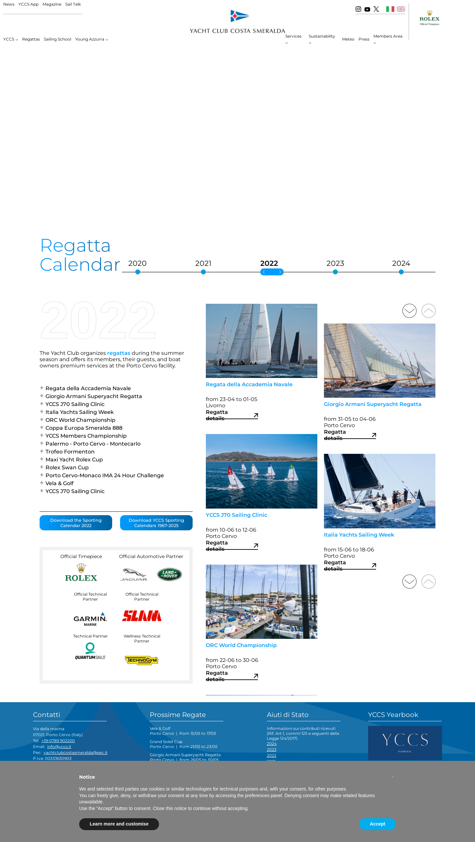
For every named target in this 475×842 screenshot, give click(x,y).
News (9, 4)
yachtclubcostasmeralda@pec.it (76, 752)
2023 (271, 749)
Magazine (52, 4)
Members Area (387, 36)
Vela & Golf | (183, 731)
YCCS (8, 39)
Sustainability (322, 36)
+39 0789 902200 (58, 740)
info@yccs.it (59, 746)
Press (364, 39)
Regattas (31, 39)
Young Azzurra (89, 39)
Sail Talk (73, 4)
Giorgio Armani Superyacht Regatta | (185, 757)
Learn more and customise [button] (119, 823)
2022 (271, 755)
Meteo (348, 39)
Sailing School (57, 39)
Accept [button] (377, 823)
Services (293, 36)
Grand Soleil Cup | (183, 744)
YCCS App (28, 4)
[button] (392, 776)
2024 (272, 743)
